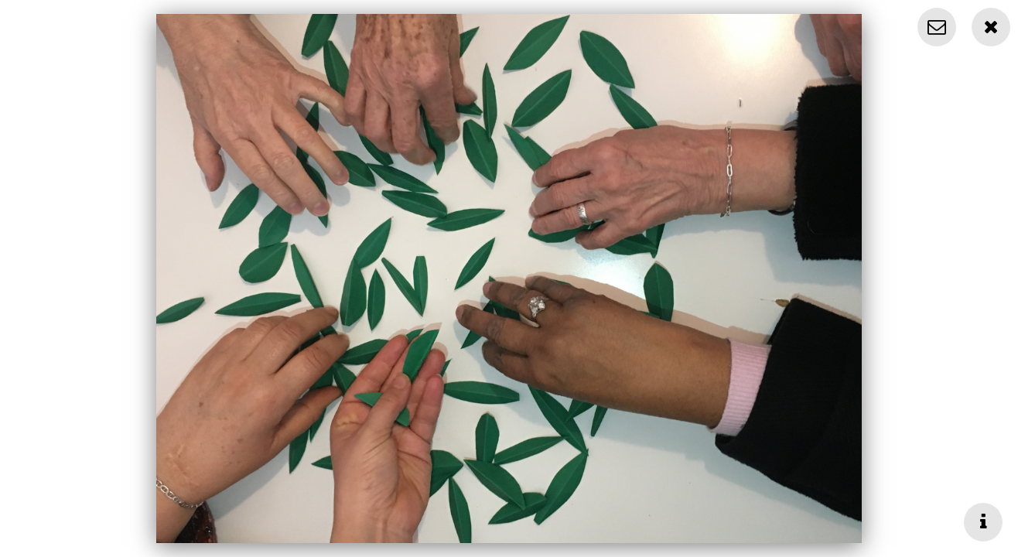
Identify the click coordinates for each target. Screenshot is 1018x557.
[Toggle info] (983, 522)
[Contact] (936, 27)
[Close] (991, 27)
